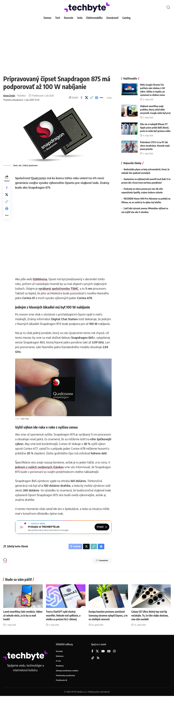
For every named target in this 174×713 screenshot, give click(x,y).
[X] (97, 666)
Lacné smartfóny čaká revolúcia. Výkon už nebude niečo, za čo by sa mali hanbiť (21, 631)
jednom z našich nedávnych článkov (40, 476)
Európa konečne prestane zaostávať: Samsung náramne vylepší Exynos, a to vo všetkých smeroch (108, 631)
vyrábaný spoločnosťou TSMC (59, 288)
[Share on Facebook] (81, 97)
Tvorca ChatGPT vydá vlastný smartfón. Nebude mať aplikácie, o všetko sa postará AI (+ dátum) (64, 631)
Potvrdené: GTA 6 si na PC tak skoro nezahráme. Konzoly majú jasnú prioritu (155, 143)
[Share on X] (86, 97)
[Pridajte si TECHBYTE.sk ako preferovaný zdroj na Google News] (63, 541)
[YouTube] (103, 666)
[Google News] (109, 666)
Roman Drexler (10, 95)
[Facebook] (92, 666)
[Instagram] (114, 666)
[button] (168, 7)
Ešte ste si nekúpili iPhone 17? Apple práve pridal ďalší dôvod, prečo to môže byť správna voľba (155, 125)
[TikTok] (93, 673)
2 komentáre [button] (98, 576)
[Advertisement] (87, 45)
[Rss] (98, 673)
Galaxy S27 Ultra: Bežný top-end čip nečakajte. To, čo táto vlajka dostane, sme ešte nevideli (151, 631)
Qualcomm (39, 178)
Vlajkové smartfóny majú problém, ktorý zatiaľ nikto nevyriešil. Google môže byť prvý (155, 107)
